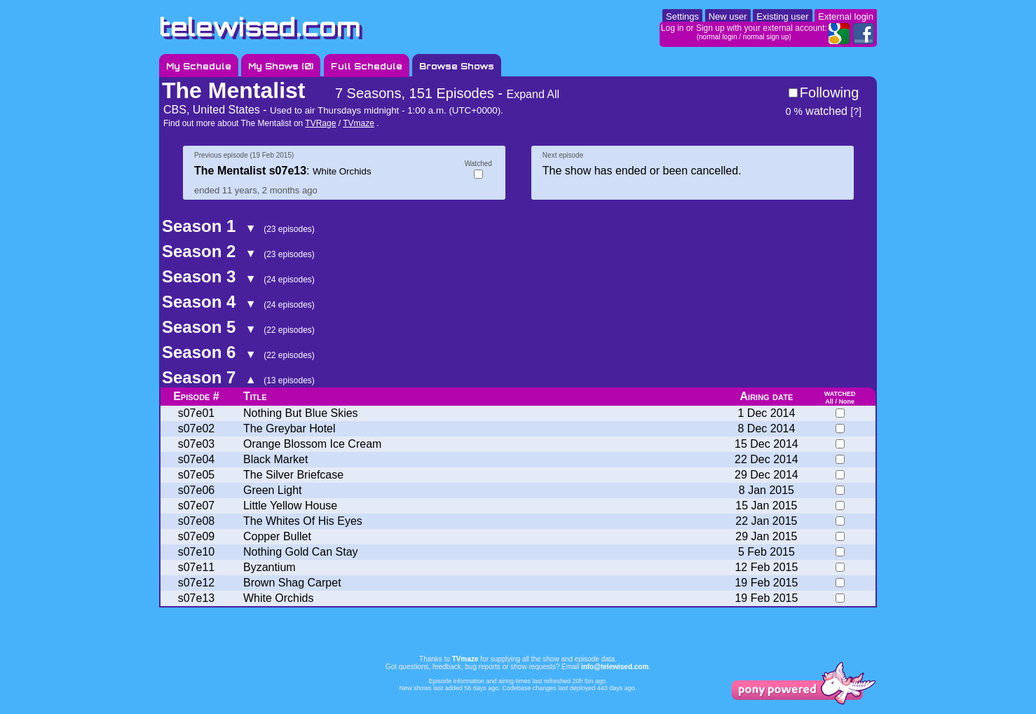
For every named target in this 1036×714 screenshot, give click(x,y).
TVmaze (358, 123)
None (846, 401)
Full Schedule (366, 66)
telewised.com (260, 27)
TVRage (320, 123)
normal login (718, 37)
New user (728, 16)
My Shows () (280, 66)
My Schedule (198, 66)
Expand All (533, 94)
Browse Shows (456, 66)
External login (845, 16)
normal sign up (766, 37)
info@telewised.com (614, 667)
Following (829, 92)
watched (816, 111)
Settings (682, 16)
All (829, 401)
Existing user (782, 16)
